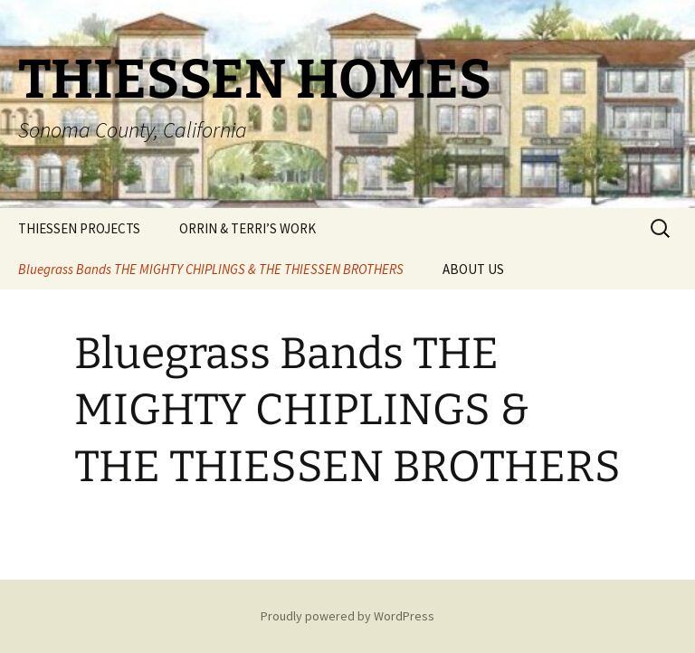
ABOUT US (473, 269)
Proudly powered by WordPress (347, 616)
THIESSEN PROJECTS (79, 228)
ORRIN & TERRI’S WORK (247, 228)
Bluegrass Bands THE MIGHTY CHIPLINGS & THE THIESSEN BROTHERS (211, 269)
